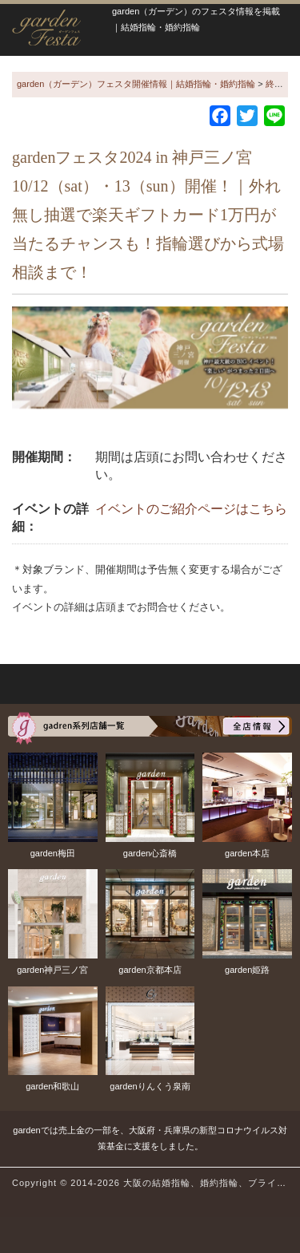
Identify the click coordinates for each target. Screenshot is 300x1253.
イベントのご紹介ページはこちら (191, 509)
